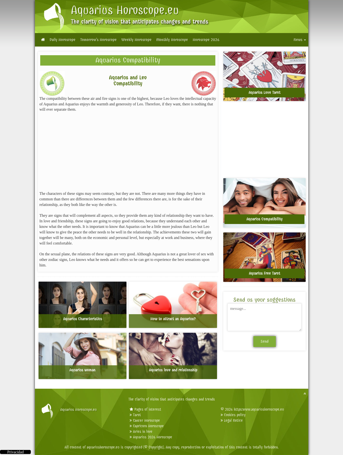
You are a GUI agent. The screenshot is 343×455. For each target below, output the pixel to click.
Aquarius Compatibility (127, 60)
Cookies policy (234, 415)
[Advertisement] (128, 151)
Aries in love (142, 431)
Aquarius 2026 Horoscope (152, 437)
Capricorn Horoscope (148, 426)
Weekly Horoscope (136, 39)
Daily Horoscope (62, 39)
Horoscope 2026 (206, 39)
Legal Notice (233, 420)
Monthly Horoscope (172, 39)
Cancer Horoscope (146, 420)
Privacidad (15, 452)
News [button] (300, 39)
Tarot (137, 415)
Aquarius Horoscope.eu (125, 10)
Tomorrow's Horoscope (98, 39)
